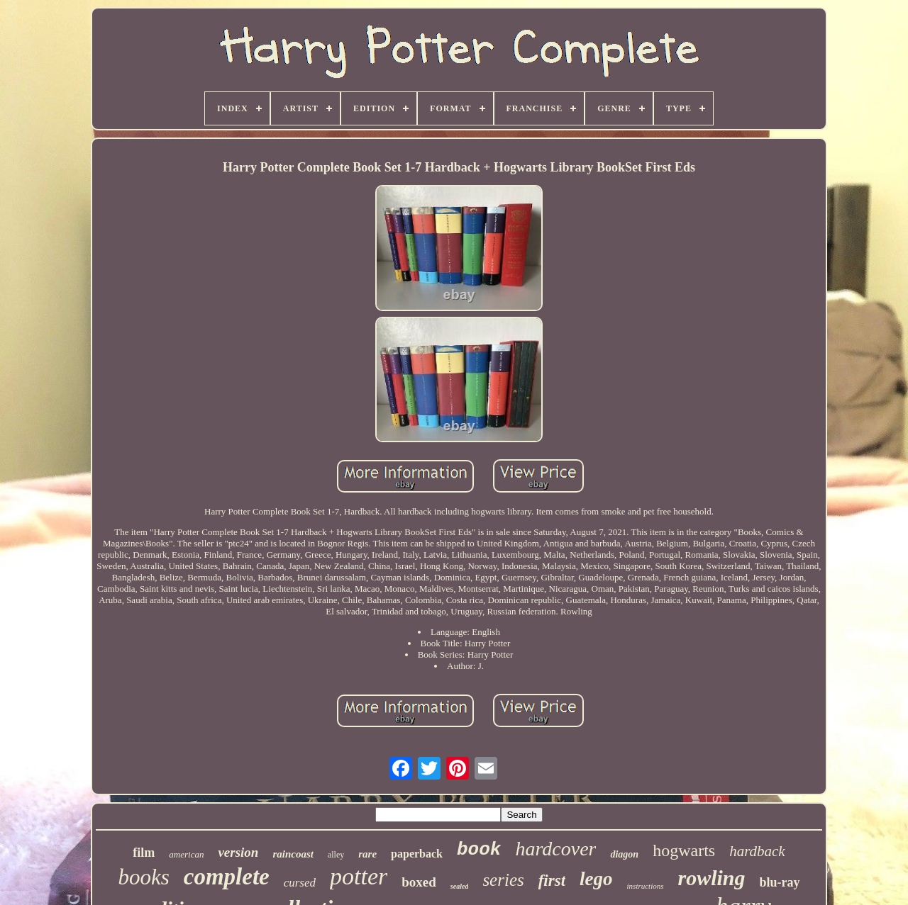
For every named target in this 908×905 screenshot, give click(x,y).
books (143, 877)
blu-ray (780, 882)
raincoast (293, 854)
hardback (757, 851)
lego (596, 878)
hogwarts (684, 850)
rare (367, 854)
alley (336, 855)
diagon (624, 854)
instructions (645, 886)
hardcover (555, 849)
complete (227, 876)
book (479, 849)
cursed (300, 882)
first (551, 880)
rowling (712, 877)
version (238, 852)
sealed (459, 886)
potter (358, 876)
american (186, 854)
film (144, 852)
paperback (417, 854)
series (503, 879)
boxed (419, 882)
